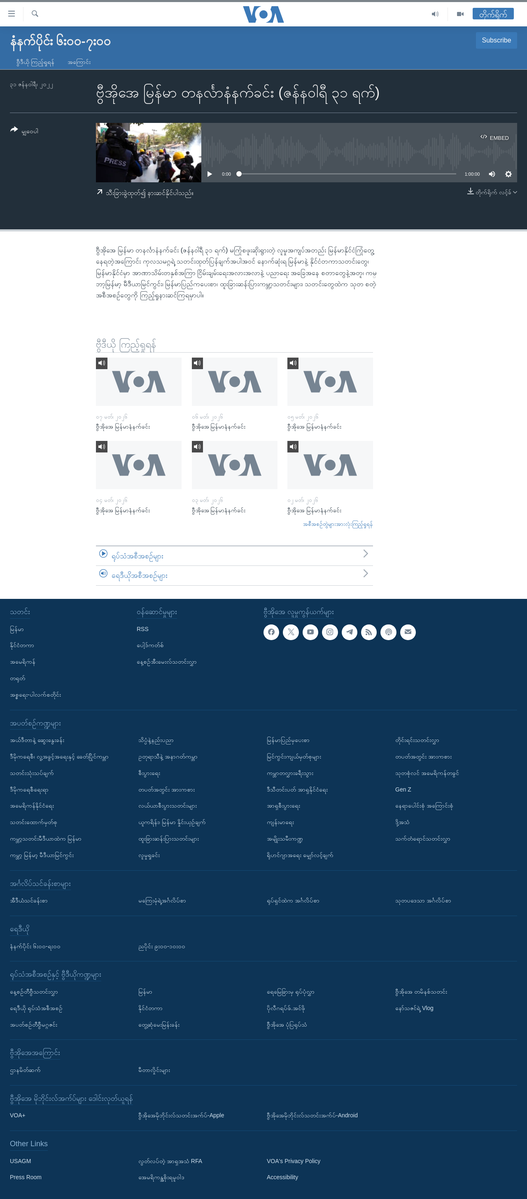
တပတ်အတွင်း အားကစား (166, 789)
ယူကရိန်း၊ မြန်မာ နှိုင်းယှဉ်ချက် (172, 822)
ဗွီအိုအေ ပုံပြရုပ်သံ (287, 1024)
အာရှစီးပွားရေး (283, 805)
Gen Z (403, 789)
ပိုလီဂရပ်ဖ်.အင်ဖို (286, 1008)
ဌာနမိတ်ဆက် (25, 1070)
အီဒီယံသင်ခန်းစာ (29, 900)
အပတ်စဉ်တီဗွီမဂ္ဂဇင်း (33, 1024)
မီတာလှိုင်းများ (154, 1070)
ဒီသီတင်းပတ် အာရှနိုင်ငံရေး (297, 789)
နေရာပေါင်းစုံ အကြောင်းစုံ (424, 805)
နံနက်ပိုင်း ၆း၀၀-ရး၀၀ (35, 945)
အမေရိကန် (22, 661)
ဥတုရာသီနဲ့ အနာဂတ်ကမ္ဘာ (168, 756)
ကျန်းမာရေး (280, 822)
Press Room (26, 1177)
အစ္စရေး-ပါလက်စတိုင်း (35, 694)
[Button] (24, 132)
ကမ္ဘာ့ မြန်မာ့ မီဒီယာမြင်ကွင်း (42, 855)
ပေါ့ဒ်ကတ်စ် (150, 645)
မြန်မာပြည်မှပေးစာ (288, 740)
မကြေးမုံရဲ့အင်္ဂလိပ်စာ (162, 900)
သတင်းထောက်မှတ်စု (33, 822)
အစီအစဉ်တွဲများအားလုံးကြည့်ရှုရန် (338, 524)
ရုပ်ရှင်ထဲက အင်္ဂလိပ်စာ (293, 900)
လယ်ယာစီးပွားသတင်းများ (167, 805)
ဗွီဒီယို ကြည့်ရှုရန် (35, 62)
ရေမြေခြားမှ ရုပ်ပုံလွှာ (291, 991)
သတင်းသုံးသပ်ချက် (32, 773)
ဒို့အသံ (402, 822)
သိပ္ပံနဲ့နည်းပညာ (156, 740)
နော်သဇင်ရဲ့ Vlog (414, 1008)
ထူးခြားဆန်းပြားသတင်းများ (168, 838)
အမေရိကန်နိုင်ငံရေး (32, 805)
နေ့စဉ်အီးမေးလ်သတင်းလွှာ (167, 661)
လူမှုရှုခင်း (149, 855)
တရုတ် (17, 678)
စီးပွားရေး (149, 773)
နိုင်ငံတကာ (22, 645)
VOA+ (18, 1115)
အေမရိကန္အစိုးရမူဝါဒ (161, 1177)
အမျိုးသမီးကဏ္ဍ (285, 838)
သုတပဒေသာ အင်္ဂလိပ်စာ (423, 900)
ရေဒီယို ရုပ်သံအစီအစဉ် (36, 1008)
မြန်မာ (17, 628)
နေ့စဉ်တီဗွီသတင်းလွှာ (34, 991)
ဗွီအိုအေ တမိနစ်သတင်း (421, 991)
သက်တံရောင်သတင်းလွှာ (422, 838)
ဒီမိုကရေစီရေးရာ (29, 789)
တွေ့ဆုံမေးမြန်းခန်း (159, 1024)
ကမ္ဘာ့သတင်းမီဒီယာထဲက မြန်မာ (46, 838)
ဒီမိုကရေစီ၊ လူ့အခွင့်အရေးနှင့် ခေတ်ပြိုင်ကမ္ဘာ (59, 756)
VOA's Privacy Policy (293, 1161)
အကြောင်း (79, 62)
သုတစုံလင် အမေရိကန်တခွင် (427, 773)
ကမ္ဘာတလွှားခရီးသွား (290, 773)
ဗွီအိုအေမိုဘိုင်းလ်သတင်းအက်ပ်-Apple (181, 1115)
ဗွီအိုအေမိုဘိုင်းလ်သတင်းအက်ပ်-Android (312, 1115)
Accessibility (282, 1177)
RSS (143, 628)
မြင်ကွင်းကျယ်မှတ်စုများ (294, 756)
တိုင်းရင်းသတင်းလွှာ (417, 740)
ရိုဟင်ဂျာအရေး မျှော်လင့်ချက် (300, 855)
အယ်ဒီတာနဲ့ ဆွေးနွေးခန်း (37, 740)
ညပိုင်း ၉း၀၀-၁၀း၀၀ (161, 945)
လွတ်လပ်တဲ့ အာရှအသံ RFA (170, 1161)
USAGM (20, 1161)
